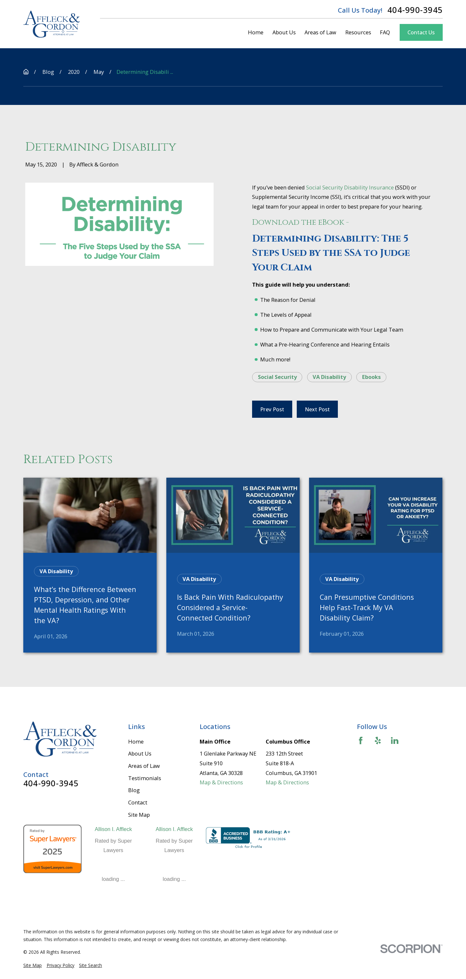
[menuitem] (32, 966)
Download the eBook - (301, 222)
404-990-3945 (415, 10)
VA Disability (329, 377)
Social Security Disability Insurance (350, 187)
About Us (139, 753)
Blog (134, 790)
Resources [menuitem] (358, 32)
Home (136, 741)
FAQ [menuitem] (385, 32)
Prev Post (272, 409)
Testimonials (144, 778)
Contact (137, 802)
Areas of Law (144, 765)
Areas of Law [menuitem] (320, 32)
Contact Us (421, 32)
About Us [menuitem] (284, 32)
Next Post (317, 409)
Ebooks (371, 377)
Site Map (139, 814)
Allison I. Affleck (113, 829)
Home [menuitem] (255, 32)
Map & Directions (221, 782)
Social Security (277, 377)
